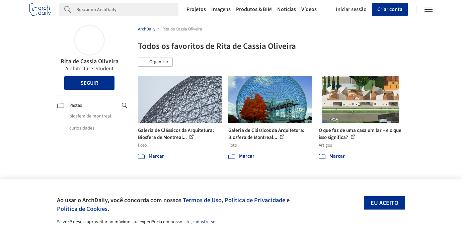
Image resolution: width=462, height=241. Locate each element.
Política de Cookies (82, 209)
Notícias (286, 9)
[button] (155, 62)
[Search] (127, 9)
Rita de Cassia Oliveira (90, 61)
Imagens (221, 9)
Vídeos (309, 9)
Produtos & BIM (254, 9)
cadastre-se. (204, 222)
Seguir (89, 83)
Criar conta (389, 9)
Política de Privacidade (255, 200)
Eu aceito (384, 203)
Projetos (196, 9)
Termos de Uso (202, 200)
